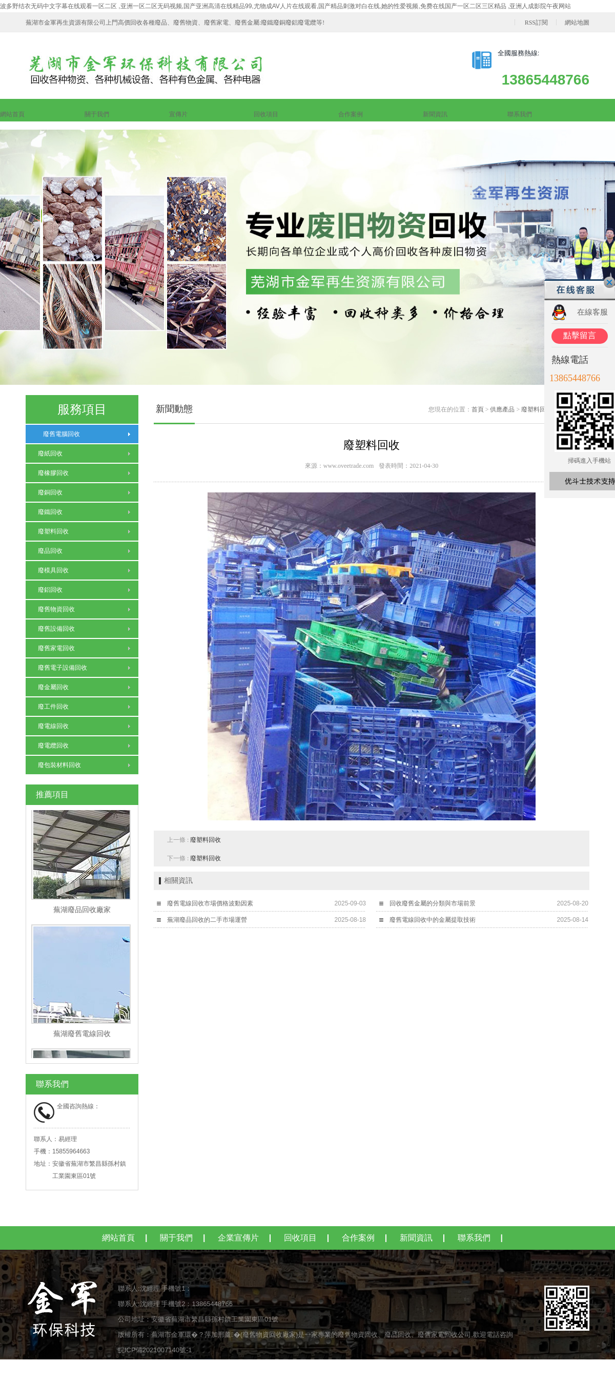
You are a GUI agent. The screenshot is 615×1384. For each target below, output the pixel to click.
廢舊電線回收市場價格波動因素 (210, 903)
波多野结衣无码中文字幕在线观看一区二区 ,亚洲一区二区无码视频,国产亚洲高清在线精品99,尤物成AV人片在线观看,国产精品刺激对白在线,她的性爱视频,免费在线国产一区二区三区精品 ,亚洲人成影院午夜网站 (285, 6)
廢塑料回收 (53, 531)
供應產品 (502, 409)
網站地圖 (577, 22)
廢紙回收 (50, 453)
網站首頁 (12, 114)
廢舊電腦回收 (59, 434)
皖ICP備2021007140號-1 (155, 1350)
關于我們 (97, 114)
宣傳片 (178, 114)
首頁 (477, 409)
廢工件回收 (53, 706)
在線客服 (592, 311)
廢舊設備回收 (56, 628)
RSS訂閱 (536, 22)
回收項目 (266, 114)
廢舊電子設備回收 (62, 667)
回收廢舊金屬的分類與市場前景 (432, 903)
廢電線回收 (53, 726)
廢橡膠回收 (53, 473)
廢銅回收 (50, 492)
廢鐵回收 (50, 511)
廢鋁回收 (50, 589)
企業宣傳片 (238, 1237)
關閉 (609, 282)
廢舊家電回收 (56, 648)
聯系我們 (519, 114)
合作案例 (350, 114)
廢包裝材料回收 (59, 765)
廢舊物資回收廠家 (269, 1334)
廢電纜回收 (53, 745)
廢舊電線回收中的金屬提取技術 (432, 919)
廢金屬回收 (53, 687)
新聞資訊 (435, 114)
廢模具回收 (53, 570)
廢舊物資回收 (56, 609)
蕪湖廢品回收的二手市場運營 (207, 919)
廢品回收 (50, 550)
